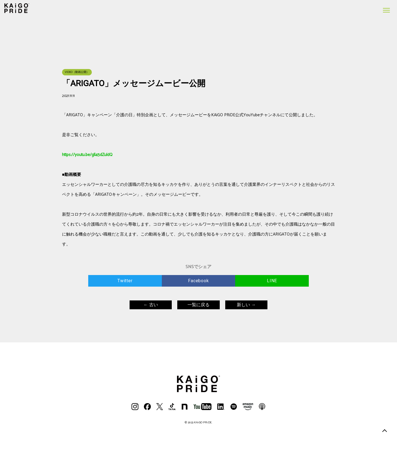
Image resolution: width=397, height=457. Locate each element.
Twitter (125, 280)
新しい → (246, 304)
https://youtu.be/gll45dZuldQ (87, 154)
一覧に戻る (198, 304)
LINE (272, 280)
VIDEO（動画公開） (77, 72)
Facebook (198, 280)
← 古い (151, 304)
